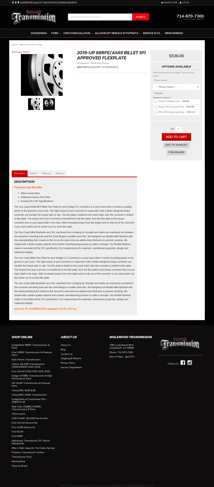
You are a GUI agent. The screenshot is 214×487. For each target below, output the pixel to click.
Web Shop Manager (144, 483)
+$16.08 (174, 107)
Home (14, 44)
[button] (108, 17)
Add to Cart (176, 137)
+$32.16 (174, 112)
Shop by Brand (19, 463)
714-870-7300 (125, 350)
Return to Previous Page (31, 44)
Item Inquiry (176, 152)
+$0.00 (171, 101)
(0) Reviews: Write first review (93, 63)
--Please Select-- (161, 80)
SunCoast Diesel (20, 52)
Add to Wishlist (176, 145)
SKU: (79, 67)
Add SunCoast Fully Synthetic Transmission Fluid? (173, 74)
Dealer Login (169, 2)
